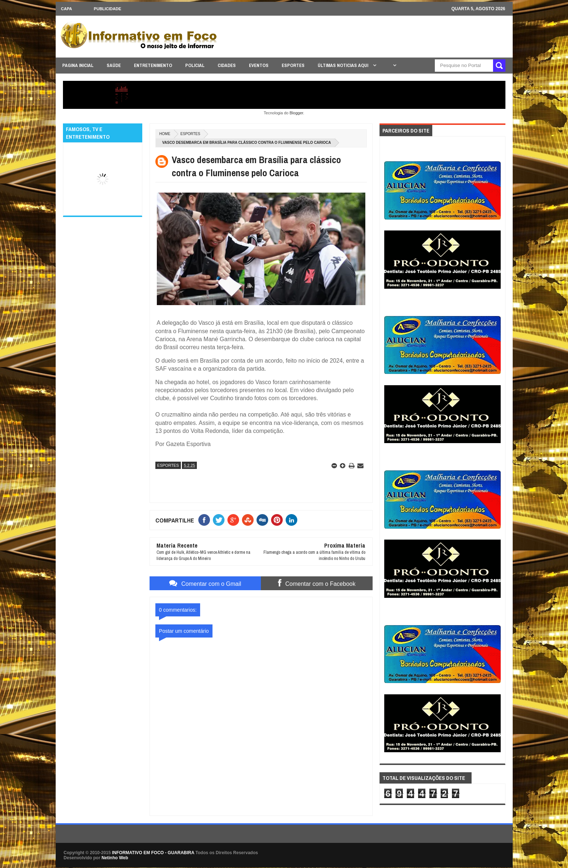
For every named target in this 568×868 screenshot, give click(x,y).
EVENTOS (259, 65)
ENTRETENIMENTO (153, 65)
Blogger (296, 113)
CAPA (66, 9)
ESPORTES (293, 65)
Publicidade (107, 9)
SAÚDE (114, 65)
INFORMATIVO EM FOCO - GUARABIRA (153, 852)
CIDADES (227, 65)
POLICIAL (194, 65)
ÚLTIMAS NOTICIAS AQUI (343, 65)
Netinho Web (115, 857)
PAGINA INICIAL (78, 65)
